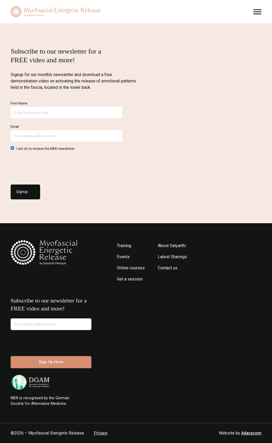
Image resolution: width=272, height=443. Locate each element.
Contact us (167, 267)
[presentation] (51, 166)
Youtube (177, 279)
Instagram (161, 279)
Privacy (101, 433)
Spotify (185, 279)
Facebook (169, 279)
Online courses (131, 267)
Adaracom (251, 433)
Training (124, 245)
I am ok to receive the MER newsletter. (43, 148)
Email (16, 127)
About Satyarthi (172, 245)
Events (123, 256)
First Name (20, 103)
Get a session (130, 279)
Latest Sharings (172, 256)
